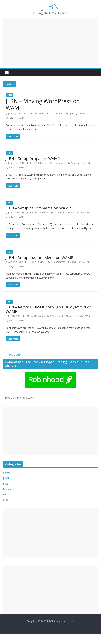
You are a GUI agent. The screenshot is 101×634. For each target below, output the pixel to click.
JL (28, 113)
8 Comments (57, 163)
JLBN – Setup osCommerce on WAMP (38, 207)
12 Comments (56, 261)
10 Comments (55, 113)
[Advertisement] (50, 42)
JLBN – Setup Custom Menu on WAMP (39, 257)
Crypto (7, 473)
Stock (6, 499)
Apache (72, 113)
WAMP (22, 117)
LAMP (86, 113)
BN (31, 212)
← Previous (13, 355)
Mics (9, 94)
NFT (5, 494)
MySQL (9, 117)
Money (7, 489)
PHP (16, 117)
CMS (80, 113)
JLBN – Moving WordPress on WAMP (43, 104)
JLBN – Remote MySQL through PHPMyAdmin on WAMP (49, 309)
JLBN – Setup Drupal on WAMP (33, 158)
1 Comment (58, 212)
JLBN (50, 6)
